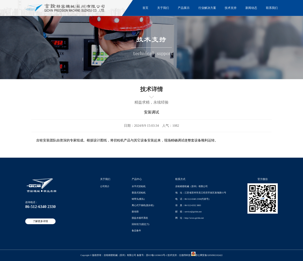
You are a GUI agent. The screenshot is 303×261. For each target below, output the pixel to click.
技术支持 (231, 7)
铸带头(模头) (138, 199)
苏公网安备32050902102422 (207, 255)
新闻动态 (251, 7)
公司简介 (104, 186)
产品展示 (184, 7)
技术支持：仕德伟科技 (179, 255)
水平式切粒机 (139, 186)
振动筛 (135, 211)
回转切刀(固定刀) (140, 224)
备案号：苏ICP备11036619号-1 (152, 255)
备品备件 (136, 230)
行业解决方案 (207, 7)
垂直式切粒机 (139, 193)
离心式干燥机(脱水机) (143, 205)
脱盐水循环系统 (140, 218)
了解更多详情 (40, 221)
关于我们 (163, 7)
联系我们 (272, 7)
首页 (145, 7)
